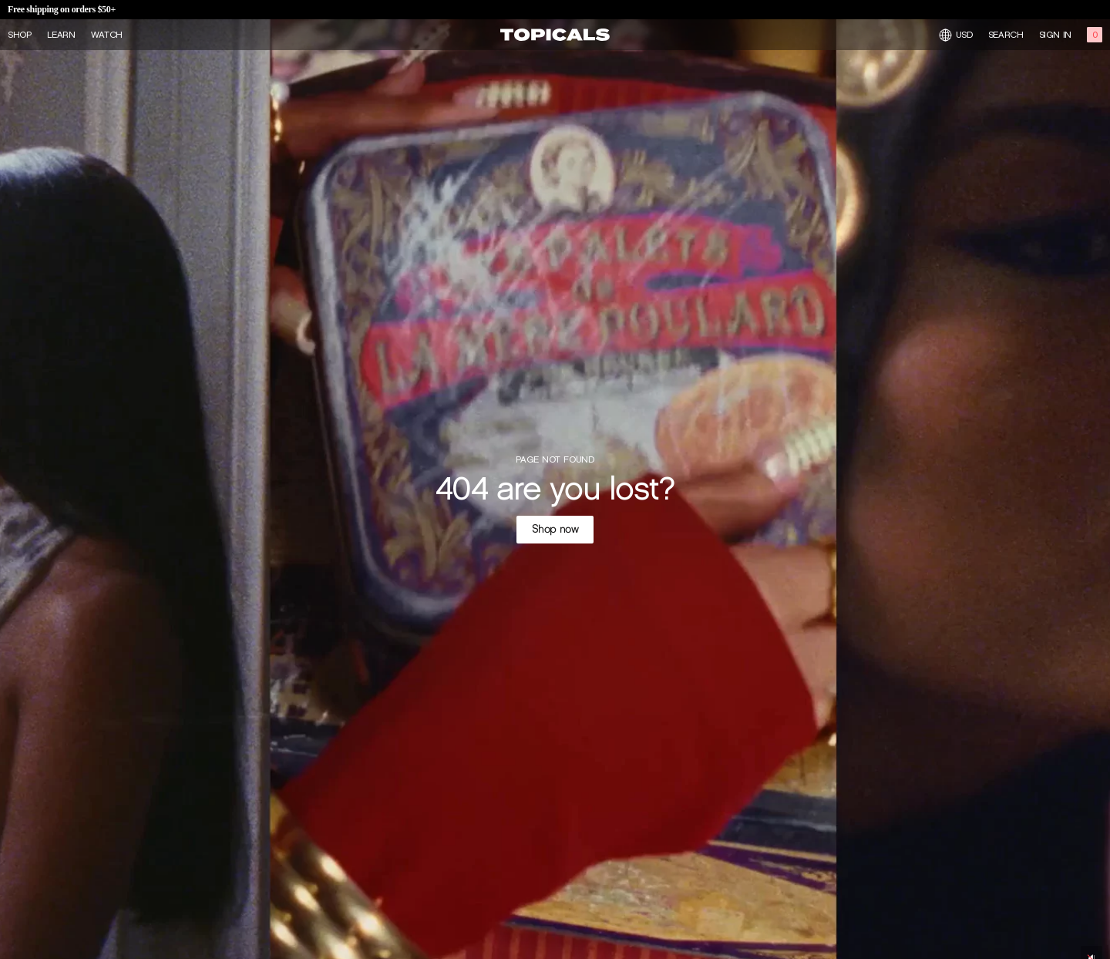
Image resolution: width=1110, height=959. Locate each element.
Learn (61, 34)
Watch (107, 34)
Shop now (555, 529)
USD (956, 35)
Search (1006, 34)
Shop (20, 34)
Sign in (1055, 34)
